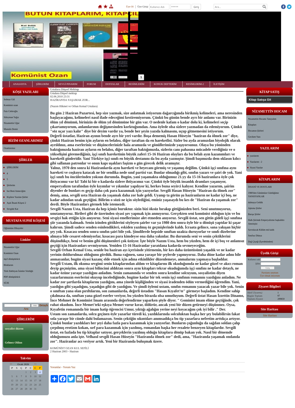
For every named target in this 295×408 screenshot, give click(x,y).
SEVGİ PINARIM (67, 84)
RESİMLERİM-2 (195, 84)
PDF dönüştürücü (12, 277)
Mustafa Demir (11, 129)
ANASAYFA (19, 84)
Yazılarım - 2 (256, 162)
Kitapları (252, 124)
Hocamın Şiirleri (256, 130)
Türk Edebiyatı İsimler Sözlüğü (18, 271)
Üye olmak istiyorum (270, 275)
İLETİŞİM (218, 84)
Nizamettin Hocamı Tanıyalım (262, 119)
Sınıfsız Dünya (255, 235)
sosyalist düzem (14, 328)
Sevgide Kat (12, 209)
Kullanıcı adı (254, 259)
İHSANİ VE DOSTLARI (260, 187)
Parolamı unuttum (270, 272)
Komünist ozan (11, 105)
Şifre (258, 263)
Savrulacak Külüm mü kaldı (261, 229)
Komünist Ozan (11, 253)
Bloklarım (8, 265)
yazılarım (254, 155)
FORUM (91, 84)
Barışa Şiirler (254, 214)
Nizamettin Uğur (11, 123)
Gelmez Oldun (13, 342)
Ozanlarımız (9, 148)
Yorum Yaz (69, 367)
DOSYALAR (112, 84)
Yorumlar (55, 367)
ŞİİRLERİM (42, 84)
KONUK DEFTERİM (165, 84)
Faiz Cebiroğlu (11, 111)
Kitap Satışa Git (260, 99)
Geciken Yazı (254, 136)
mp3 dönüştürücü (12, 259)
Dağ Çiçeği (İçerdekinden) (260, 241)
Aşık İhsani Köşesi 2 (16, 203)
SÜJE (6, 283)
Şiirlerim (11, 185)
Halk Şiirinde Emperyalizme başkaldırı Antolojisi (266, 222)
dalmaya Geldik (255, 202)
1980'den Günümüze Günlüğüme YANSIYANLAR (263, 195)
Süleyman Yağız (11, 117)
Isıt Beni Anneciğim (16, 191)
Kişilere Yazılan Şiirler (17, 197)
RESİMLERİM (136, 84)
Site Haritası (270, 315)
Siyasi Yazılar (256, 167)
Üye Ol (130, 6)
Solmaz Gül (9, 99)
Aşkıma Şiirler (255, 208)
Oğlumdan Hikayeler (13, 228)
